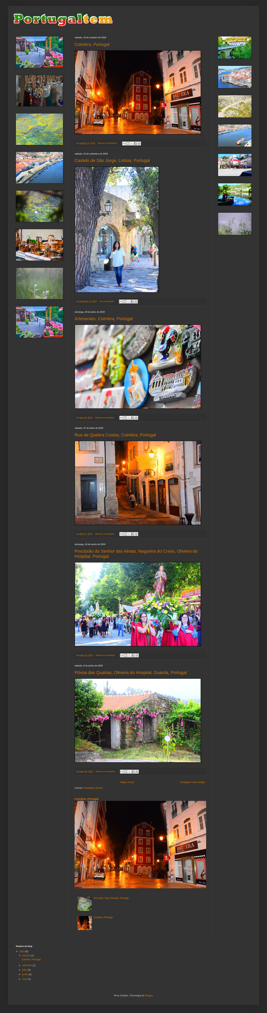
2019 (22, 951)
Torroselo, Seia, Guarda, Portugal (111, 898)
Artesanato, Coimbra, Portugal (104, 318)
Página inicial (127, 782)
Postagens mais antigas (192, 782)
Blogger (149, 995)
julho (25, 969)
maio (25, 979)
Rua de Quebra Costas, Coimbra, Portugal (115, 434)
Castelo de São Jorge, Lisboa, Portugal (112, 160)
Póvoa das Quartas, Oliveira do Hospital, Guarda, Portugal (131, 672)
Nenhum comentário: (108, 143)
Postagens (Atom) (93, 788)
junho (25, 974)
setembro (27, 965)
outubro (26, 955)
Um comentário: (107, 301)
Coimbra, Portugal (92, 44)
